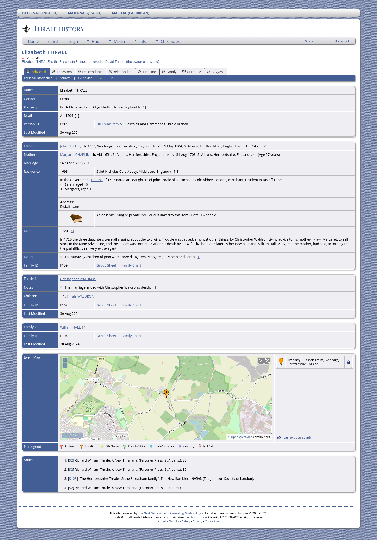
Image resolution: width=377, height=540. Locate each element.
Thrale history (58, 28)
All (101, 78)
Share (309, 41)
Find (95, 41)
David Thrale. (198, 517)
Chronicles (170, 41)
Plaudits (174, 521)
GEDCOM (191, 72)
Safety (186, 521)
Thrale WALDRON (80, 296)
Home (33, 41)
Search (53, 41)
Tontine (97, 180)
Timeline (147, 72)
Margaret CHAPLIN (74, 154)
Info (142, 41)
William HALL (70, 327)
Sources (65, 78)
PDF (113, 78)
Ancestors (62, 72)
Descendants (90, 72)
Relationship (120, 72)
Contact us (212, 521)
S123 (73, 478)
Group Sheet (106, 265)
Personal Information (38, 78)
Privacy (197, 521)
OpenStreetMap (241, 437)
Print (324, 41)
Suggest (215, 72)
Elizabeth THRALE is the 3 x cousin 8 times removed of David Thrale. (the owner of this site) (90, 62)
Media (119, 41)
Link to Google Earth (297, 438)
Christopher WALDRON (78, 279)
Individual (36, 72)
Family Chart (131, 265)
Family (169, 72)
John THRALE (70, 146)
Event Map (85, 78)
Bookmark (342, 41)
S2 (71, 460)
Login (73, 41)
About (162, 521)
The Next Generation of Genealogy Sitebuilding (169, 513)
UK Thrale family (109, 124)
